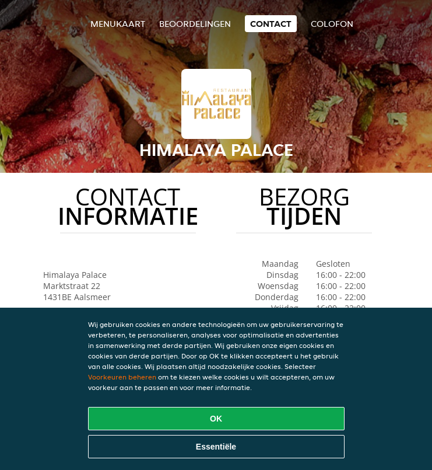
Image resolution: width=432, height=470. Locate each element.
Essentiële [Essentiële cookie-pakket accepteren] (216, 446)
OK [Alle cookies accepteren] (216, 418)
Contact (270, 24)
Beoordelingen (195, 24)
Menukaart (117, 24)
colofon (332, 24)
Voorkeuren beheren (122, 376)
